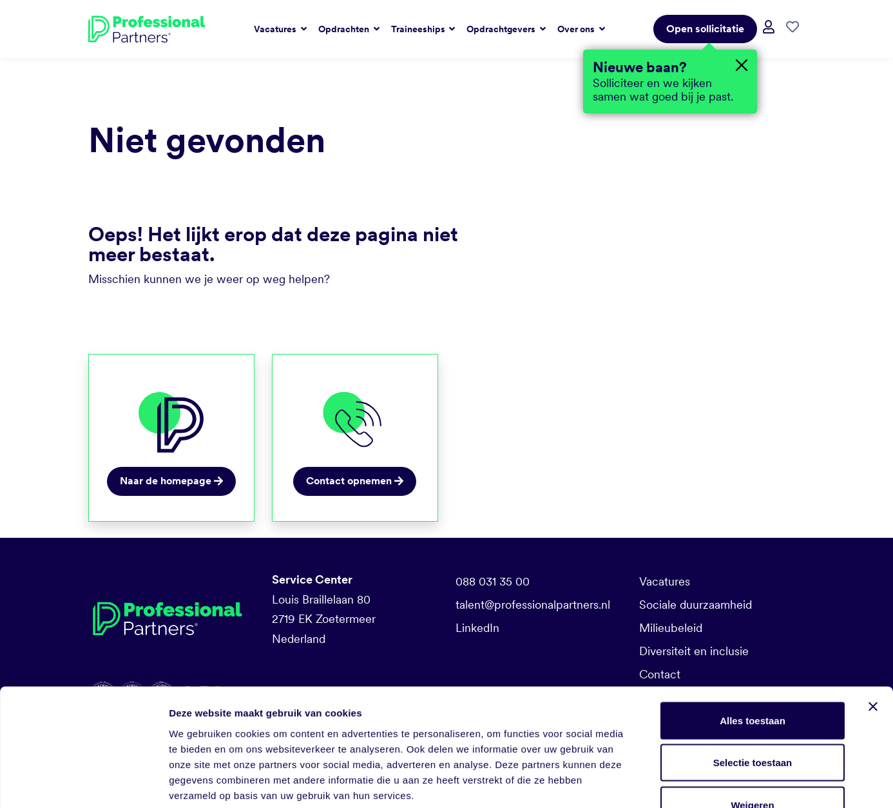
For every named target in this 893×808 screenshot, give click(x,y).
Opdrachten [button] (344, 29)
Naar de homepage (171, 481)
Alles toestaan (752, 638)
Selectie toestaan (752, 681)
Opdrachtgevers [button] (501, 29)
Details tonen (696, 782)
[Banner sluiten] (873, 624)
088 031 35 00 (493, 581)
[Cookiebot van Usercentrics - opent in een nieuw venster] (83, 783)
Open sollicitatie (705, 29)
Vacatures (664, 581)
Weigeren (752, 723)
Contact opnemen (354, 481)
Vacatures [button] (276, 29)
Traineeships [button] (419, 29)
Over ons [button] (577, 29)
